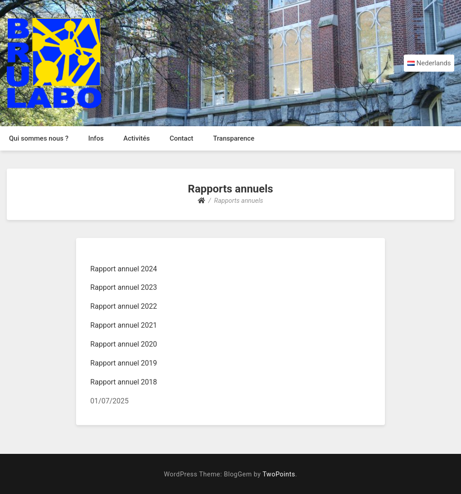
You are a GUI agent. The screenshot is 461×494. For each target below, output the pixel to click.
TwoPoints (278, 474)
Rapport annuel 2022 (123, 306)
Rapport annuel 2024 (123, 269)
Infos (96, 138)
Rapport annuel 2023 (123, 287)
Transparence (233, 138)
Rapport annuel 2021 (123, 325)
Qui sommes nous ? (38, 138)
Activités (136, 138)
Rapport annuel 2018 (123, 382)
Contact (182, 138)
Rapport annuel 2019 (123, 363)
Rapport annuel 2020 (123, 344)
